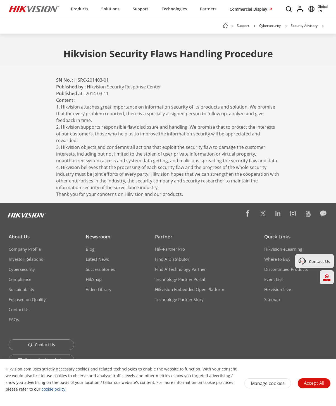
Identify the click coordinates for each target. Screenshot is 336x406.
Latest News (97, 259)
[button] (254, 26)
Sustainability (21, 289)
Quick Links (277, 236)
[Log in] (300, 9)
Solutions (110, 8)
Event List (273, 279)
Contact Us (19, 309)
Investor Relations (26, 259)
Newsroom (98, 236)
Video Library (98, 289)
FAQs (14, 319)
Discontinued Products (286, 269)
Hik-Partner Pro (170, 249)
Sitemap (272, 299)
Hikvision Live (277, 289)
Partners (208, 8)
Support (140, 8)
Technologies (174, 8)
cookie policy (53, 389)
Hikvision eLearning (283, 249)
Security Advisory (304, 25)
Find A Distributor (172, 259)
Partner (163, 236)
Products (79, 8)
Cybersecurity (270, 25)
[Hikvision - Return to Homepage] (34, 9)
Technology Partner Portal (180, 279)
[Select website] (317, 9)
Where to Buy (277, 259)
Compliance (20, 279)
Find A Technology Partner (180, 269)
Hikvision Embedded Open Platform (189, 289)
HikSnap (94, 279)
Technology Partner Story (179, 299)
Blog (90, 249)
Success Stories (100, 269)
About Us (19, 236)
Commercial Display (249, 9)
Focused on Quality (27, 299)
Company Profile (25, 249)
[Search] (289, 9)
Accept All (314, 383)
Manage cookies (268, 383)
